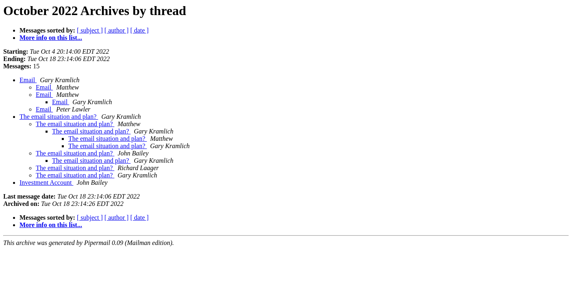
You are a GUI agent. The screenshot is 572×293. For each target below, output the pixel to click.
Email (28, 80)
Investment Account (46, 182)
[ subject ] (90, 30)
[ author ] (116, 30)
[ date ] (139, 30)
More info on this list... (51, 37)
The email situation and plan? (59, 116)
